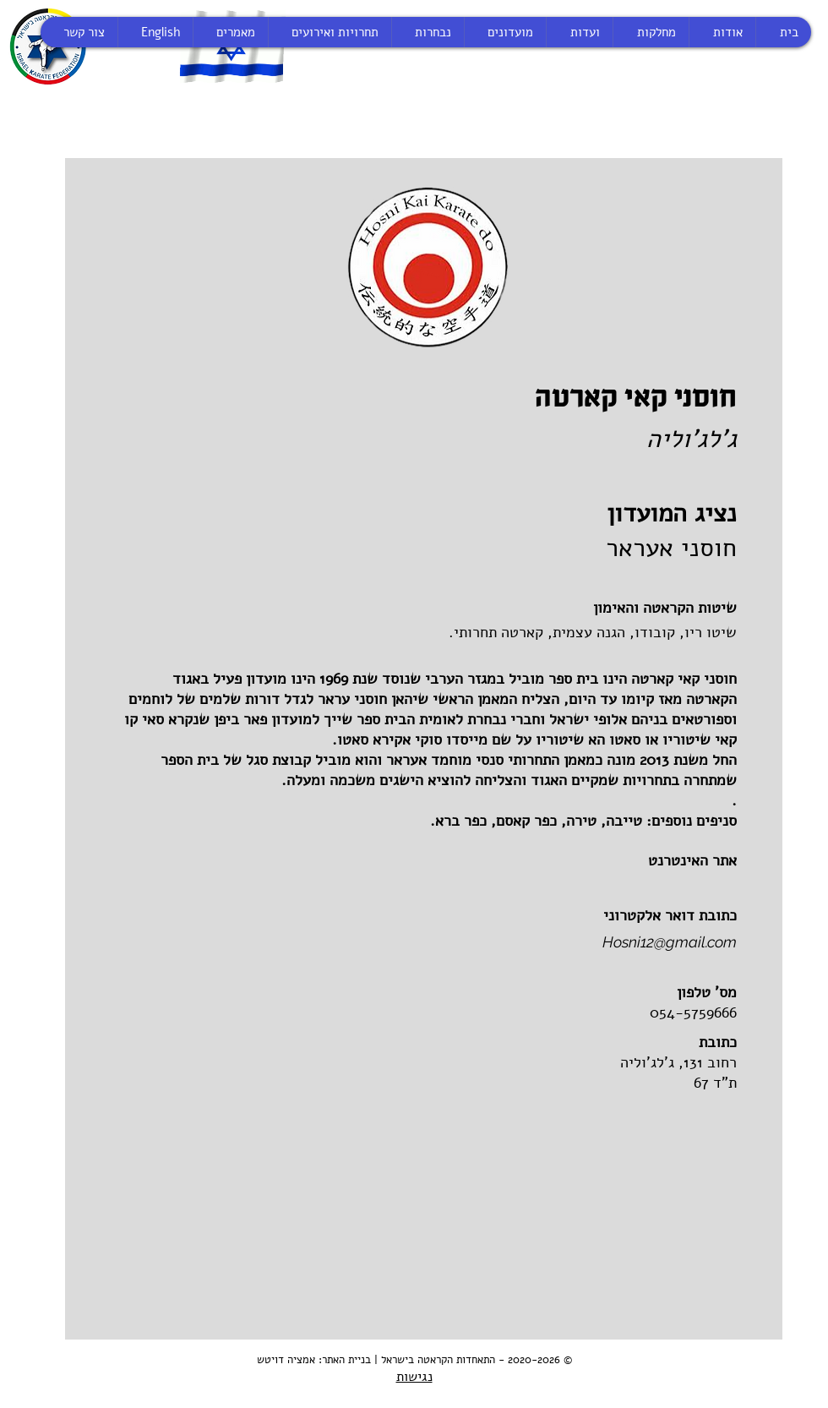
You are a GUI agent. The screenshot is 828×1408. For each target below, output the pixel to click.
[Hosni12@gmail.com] (564, 942)
